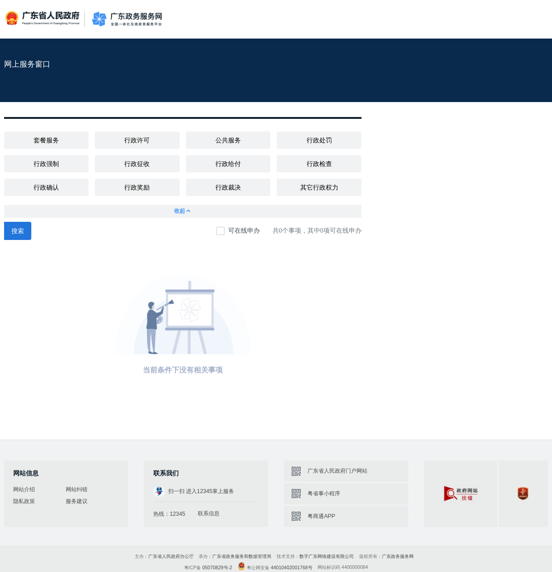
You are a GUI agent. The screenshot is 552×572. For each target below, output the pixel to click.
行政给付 (228, 163)
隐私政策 (24, 501)
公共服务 (228, 140)
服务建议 (77, 501)
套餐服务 (46, 140)
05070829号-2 (217, 567)
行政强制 (46, 163)
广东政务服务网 (127, 19)
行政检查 (319, 163)
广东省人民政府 (43, 18)
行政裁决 (228, 187)
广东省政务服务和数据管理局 (241, 556)
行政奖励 (137, 187)
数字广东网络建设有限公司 (326, 556)
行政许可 (137, 140)
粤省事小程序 (324, 493)
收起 (182, 211)
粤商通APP (321, 516)
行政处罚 (319, 140)
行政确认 (46, 187)
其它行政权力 (319, 187)
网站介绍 (24, 489)
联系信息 (209, 513)
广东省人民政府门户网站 (337, 471)
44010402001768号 (292, 567)
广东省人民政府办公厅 (171, 556)
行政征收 (137, 163)
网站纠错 (77, 489)
